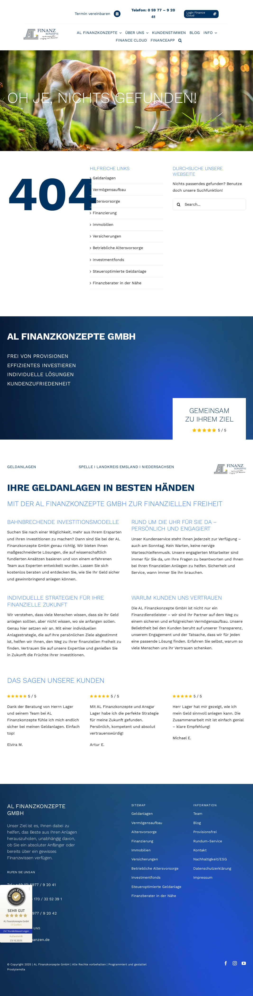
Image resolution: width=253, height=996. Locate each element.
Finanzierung (105, 213)
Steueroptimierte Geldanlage (119, 271)
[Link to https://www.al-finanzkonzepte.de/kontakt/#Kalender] (117, 13)
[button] (180, 40)
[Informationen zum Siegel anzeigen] (16, 938)
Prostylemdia (16, 969)
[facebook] (226, 963)
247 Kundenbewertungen (16, 931)
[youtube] (244, 963)
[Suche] (178, 204)
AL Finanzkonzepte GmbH (51, 964)
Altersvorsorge (106, 201)
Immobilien (103, 224)
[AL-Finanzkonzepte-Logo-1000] (230, 466)
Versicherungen (107, 236)
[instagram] (235, 963)
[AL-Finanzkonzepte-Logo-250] (41, 30)
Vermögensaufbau (109, 189)
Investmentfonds (108, 259)
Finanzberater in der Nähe (117, 283)
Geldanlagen (104, 178)
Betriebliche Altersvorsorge (118, 248)
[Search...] (209, 204)
